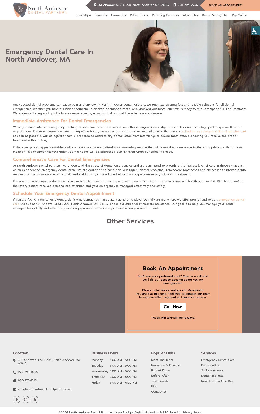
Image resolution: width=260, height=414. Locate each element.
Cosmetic (117, 15)
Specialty (82, 15)
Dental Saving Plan (215, 15)
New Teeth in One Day (217, 381)
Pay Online (239, 15)
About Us (189, 15)
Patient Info (138, 15)
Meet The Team (162, 360)
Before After (160, 376)
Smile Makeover (212, 370)
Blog (154, 386)
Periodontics (210, 365)
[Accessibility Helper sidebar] (255, 30)
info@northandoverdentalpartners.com (45, 389)
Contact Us (159, 391)
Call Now (173, 307)
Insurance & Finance (165, 365)
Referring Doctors (164, 15)
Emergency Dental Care (218, 360)
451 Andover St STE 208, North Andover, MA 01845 (133, 5)
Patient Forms (160, 370)
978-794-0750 (188, 5)
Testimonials (159, 381)
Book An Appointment (225, 5)
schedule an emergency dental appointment (214, 131)
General (99, 15)
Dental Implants (212, 376)
